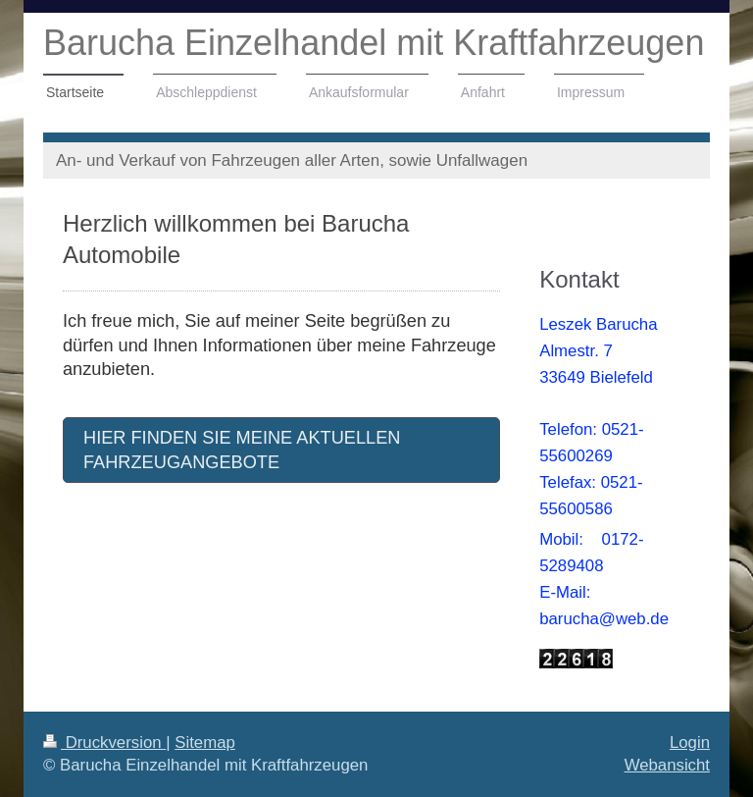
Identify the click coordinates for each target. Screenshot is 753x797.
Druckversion (104, 742)
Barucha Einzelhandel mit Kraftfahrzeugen (373, 43)
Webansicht (667, 765)
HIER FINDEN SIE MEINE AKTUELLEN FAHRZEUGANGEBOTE (241, 450)
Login (690, 742)
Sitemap (205, 742)
